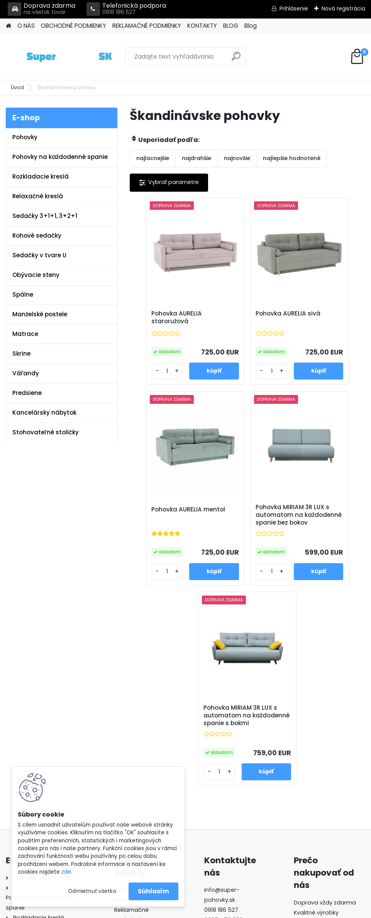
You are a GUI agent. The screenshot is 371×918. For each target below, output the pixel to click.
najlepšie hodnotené (291, 158)
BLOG (230, 26)
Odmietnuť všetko (92, 891)
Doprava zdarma (41, 9)
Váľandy (25, 373)
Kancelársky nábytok (44, 412)
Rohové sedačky (36, 235)
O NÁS (26, 26)
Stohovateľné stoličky (45, 432)
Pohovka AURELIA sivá (242, 317)
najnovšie (237, 158)
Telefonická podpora (126, 9)
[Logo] (59, 56)
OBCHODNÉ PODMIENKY (73, 26)
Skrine (21, 353)
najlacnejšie (152, 158)
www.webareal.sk (217, 910)
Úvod (17, 87)
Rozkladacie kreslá (40, 176)
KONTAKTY (202, 26)
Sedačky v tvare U (39, 255)
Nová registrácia (343, 8)
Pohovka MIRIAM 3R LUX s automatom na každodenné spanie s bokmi (284, 528)
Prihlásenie (294, 8)
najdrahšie (196, 158)
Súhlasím (153, 891)
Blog (250, 26)
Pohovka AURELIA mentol (320, 317)
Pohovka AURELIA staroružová (163, 317)
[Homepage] (8, 26)
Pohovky (24, 137)
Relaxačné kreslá (37, 196)
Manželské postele (39, 314)
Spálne (22, 294)
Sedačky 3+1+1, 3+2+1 (44, 216)
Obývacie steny (35, 275)
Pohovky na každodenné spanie (60, 157)
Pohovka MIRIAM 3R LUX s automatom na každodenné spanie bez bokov (205, 528)
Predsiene (27, 393)
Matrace (25, 334)
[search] (236, 59)
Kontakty (126, 755)
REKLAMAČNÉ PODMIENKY (146, 26)
